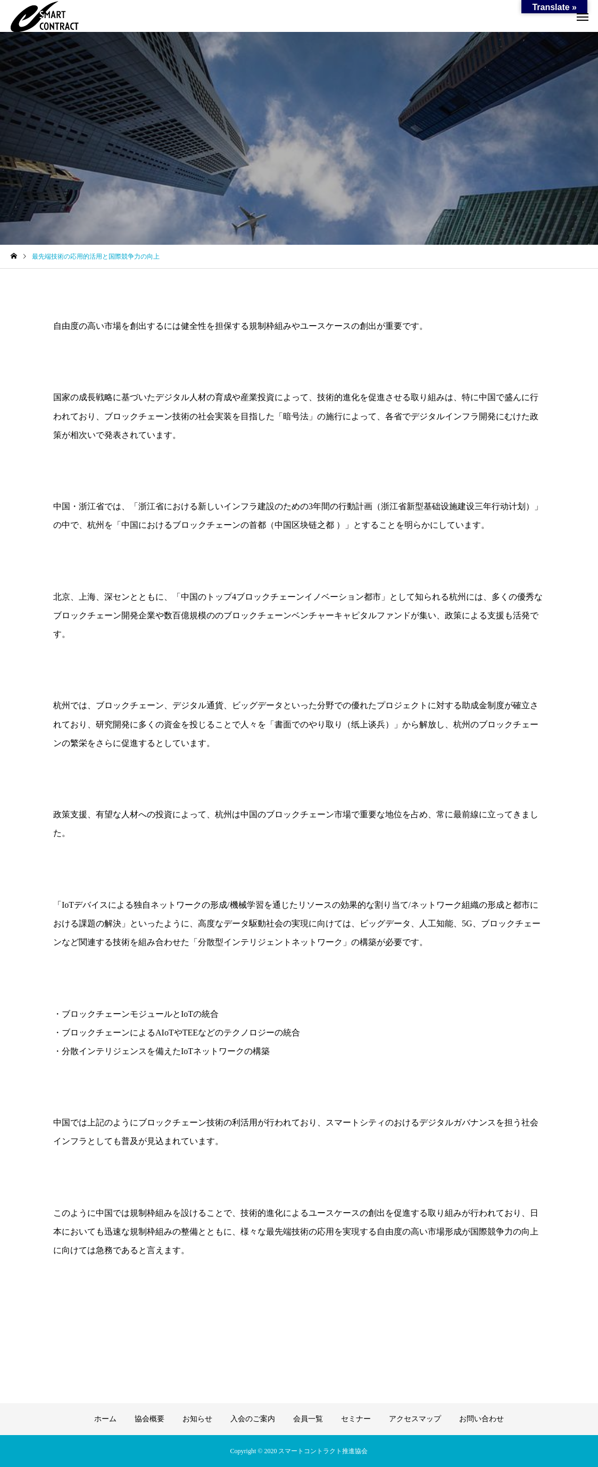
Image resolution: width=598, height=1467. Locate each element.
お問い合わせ (481, 1419)
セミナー (356, 1419)
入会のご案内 (252, 1419)
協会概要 (149, 1419)
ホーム (105, 1419)
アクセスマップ (415, 1419)
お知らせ (197, 1419)
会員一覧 (308, 1419)
